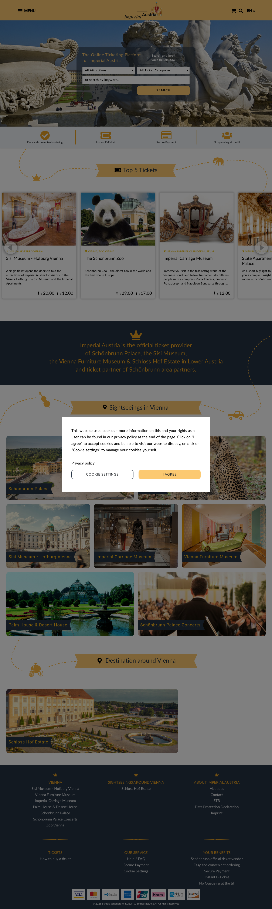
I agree (170, 474)
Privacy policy (83, 463)
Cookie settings (102, 474)
